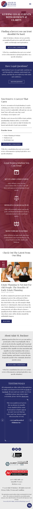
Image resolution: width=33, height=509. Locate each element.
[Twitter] (16, 449)
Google (27, 389)
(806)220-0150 (16, 484)
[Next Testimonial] (30, 420)
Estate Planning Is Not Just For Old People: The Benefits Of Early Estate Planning (16, 287)
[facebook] (13, 449)
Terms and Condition (17, 490)
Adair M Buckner (12, 488)
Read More (6, 321)
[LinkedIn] (19, 449)
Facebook (5, 392)
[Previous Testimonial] (2, 420)
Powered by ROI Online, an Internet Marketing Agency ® (16, 501)
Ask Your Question (16, 81)
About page (24, 396)
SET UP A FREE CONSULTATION (16, 47)
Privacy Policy (5, 490)
